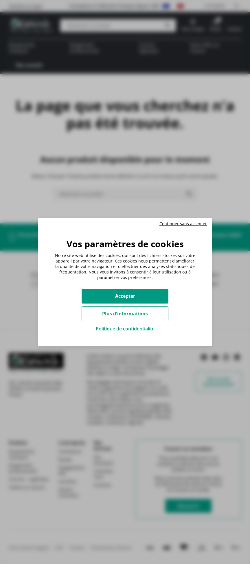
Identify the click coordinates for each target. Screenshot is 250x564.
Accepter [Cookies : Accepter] (125, 296)
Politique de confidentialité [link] (125, 329)
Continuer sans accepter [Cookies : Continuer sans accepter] (183, 223)
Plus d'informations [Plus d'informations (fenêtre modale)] (125, 313)
